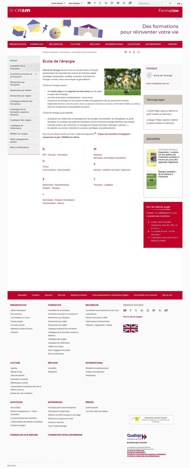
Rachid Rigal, (154, 111)
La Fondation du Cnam (20, 318)
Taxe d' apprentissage (57, 426)
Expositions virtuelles (19, 379)
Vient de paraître (17, 375)
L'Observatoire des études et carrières (26, 422)
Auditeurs (16, 402)
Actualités (52, 368)
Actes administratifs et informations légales (110, 295)
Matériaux (98, 155)
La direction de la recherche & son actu (102, 310)
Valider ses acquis (19, 134)
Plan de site (167, 295)
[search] (150, 3)
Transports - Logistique (103, 185)
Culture (15, 363)
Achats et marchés (56, 422)
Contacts (35, 295)
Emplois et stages (17, 425)
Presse (90, 402)
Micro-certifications (19, 147)
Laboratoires (91, 314)
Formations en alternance (59, 411)
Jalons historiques (18, 310)
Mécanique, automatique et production (110, 158)
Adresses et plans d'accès (21, 329)
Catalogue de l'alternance (16, 126)
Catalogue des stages (20, 120)
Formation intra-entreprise (65, 435)
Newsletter (22, 295)
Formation (64, 52)
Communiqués (92, 407)
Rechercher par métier (20, 90)
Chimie (46, 167)
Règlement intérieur (79, 295)
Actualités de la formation (84, 52)
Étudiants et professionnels (97, 368)
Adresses (49, 295)
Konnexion (12, 465)
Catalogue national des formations (21, 102)
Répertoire (52, 372)
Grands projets (16, 321)
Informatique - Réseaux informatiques (58, 200)
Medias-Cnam (16, 372)
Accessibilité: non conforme (145, 295)
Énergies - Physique (51, 188)
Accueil (13, 60)
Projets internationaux (95, 372)
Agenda (13, 368)
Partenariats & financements (98, 321)
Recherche (92, 305)
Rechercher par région (20, 96)
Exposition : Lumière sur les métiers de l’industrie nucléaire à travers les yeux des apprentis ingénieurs (168, 157)
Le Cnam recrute (17, 325)
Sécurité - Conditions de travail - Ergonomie (112, 170)
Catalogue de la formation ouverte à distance (19, 112)
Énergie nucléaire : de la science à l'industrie (167, 174)
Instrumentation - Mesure (53, 203)
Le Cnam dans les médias (97, 411)
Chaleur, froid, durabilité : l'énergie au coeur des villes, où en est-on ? (164, 225)
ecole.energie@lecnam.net (157, 83)
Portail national (50, 52)
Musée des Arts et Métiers (21, 393)
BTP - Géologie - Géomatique (55, 155)
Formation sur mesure (24, 435)
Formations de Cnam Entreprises (62, 407)
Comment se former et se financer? (21, 75)
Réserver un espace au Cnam (60, 418)
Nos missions (16, 314)
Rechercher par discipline (17, 83)
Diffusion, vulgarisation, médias (99, 325)
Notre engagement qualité (19, 140)
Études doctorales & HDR (96, 318)
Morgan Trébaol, (155, 120)
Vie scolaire (15, 407)
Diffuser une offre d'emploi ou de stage (64, 415)
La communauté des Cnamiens (23, 418)
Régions (53, 363)
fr (178, 4)
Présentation (18, 305)
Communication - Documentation (56, 170)
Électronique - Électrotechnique (56, 185)
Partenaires (90, 375)
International (94, 363)
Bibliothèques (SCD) (19, 383)
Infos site (62, 295)
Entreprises (55, 402)
